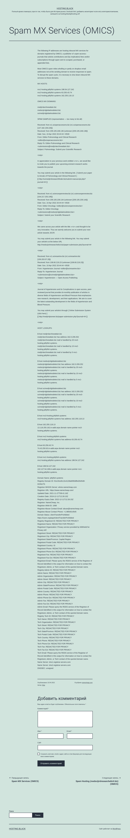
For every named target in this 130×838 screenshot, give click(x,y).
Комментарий (43, 709)
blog (43, 685)
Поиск (11, 811)
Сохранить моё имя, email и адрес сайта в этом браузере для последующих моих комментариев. (66, 755)
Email (69, 731)
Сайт (39, 743)
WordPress (117, 829)
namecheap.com (87, 682)
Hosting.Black (65, 8)
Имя (39, 731)
